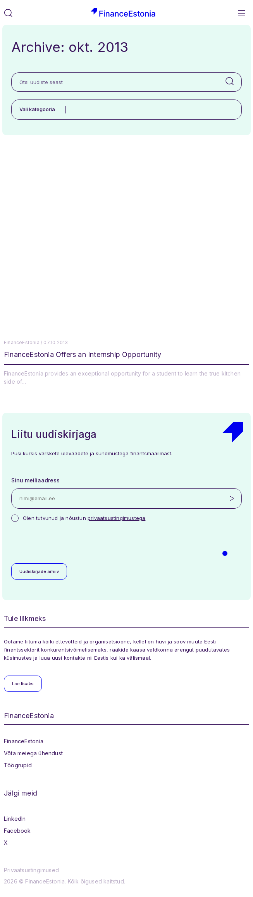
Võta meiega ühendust (33, 753)
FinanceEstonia (23, 741)
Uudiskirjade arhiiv (39, 571)
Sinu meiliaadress (35, 480)
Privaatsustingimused (31, 870)
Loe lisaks (23, 683)
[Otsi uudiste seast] (114, 82)
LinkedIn (15, 818)
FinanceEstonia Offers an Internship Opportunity (82, 354)
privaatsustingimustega (116, 518)
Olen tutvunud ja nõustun (84, 518)
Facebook (17, 830)
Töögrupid (18, 765)
